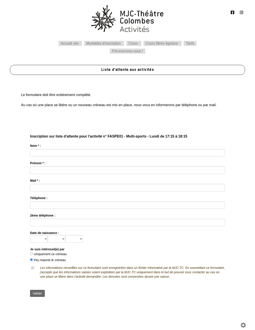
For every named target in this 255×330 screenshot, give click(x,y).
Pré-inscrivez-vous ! (127, 51)
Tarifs (190, 43)
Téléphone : (38, 198)
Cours (133, 43)
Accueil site (70, 43)
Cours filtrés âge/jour (162, 43)
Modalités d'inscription (103, 43)
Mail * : (35, 180)
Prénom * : (37, 163)
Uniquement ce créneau (50, 254)
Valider (37, 293)
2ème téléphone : (42, 215)
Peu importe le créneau (50, 260)
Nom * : (35, 145)
